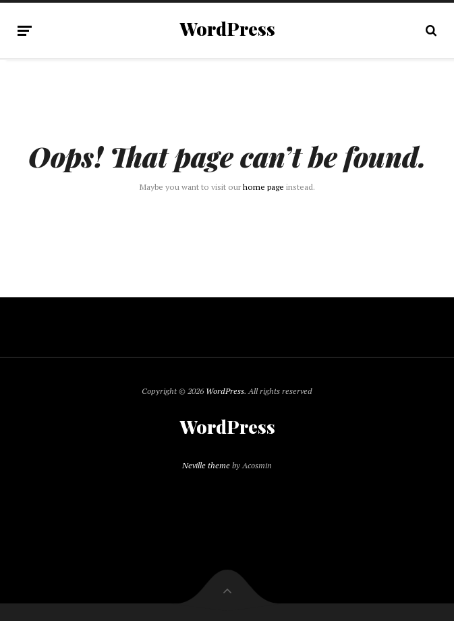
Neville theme (206, 465)
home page (263, 187)
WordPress (227, 29)
